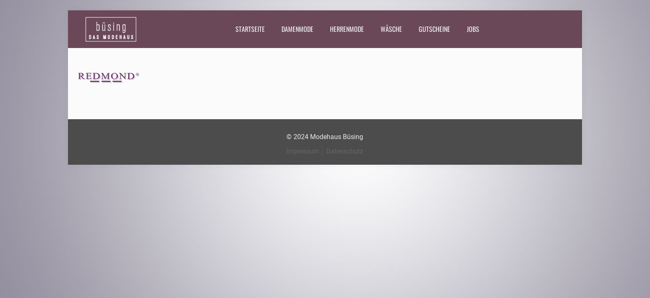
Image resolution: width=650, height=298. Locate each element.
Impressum (302, 151)
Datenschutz (344, 151)
